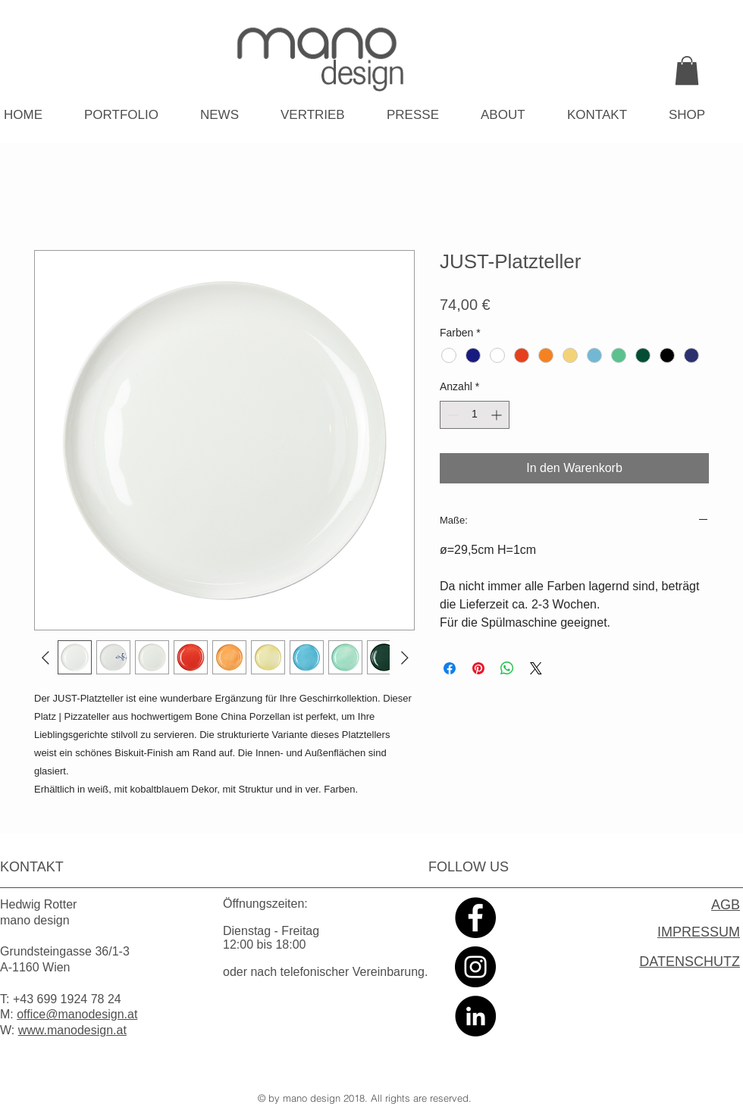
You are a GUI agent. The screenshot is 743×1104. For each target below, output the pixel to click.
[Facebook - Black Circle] (475, 917)
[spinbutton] (474, 415)
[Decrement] (451, 415)
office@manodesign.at (77, 1014)
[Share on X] (536, 668)
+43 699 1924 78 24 (67, 999)
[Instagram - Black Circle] (475, 966)
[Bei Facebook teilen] (449, 668)
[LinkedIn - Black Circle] (475, 1016)
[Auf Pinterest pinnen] (478, 668)
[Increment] (497, 415)
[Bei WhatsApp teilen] (507, 668)
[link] (687, 70)
